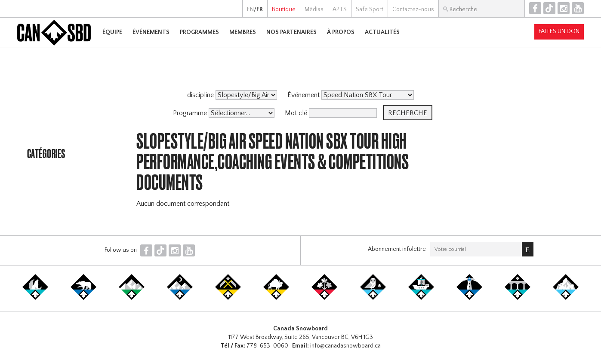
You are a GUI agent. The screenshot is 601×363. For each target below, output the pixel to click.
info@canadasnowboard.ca (345, 345)
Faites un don (559, 31)
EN (250, 9)
